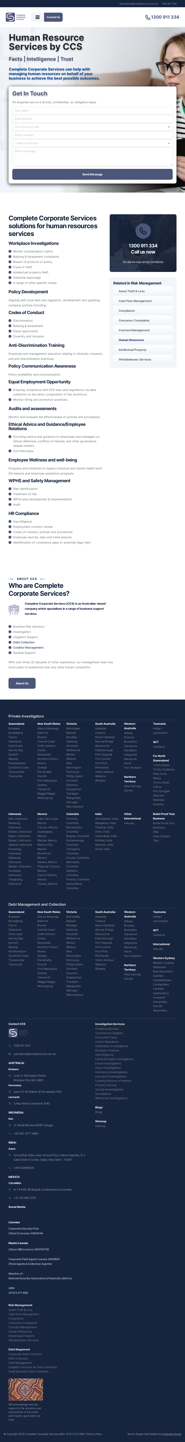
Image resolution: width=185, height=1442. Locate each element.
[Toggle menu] (37, 17)
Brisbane (14, 728)
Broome (129, 737)
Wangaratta (73, 798)
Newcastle (44, 754)
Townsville (15, 776)
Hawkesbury (161, 993)
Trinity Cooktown (164, 769)
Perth (127, 763)
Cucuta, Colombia (77, 857)
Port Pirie (101, 763)
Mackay (13, 759)
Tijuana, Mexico (47, 883)
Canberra (159, 746)
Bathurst (42, 732)
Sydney (42, 785)
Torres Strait (161, 782)
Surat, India (102, 849)
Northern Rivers (47, 759)
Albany (128, 733)
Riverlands (102, 767)
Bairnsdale (73, 728)
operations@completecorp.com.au (138, 3)
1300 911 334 (169, 3)
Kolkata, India (103, 840)
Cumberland (161, 984)
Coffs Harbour (46, 745)
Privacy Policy (94, 1433)
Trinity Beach (161, 765)
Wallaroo (100, 776)
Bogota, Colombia (77, 836)
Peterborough (104, 750)
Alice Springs (132, 786)
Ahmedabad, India (106, 818)
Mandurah (130, 759)
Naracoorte (102, 745)
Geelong (71, 741)
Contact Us (53, 17)
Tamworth (43, 789)
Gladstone (14, 741)
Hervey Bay (15, 750)
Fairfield (158, 989)
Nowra (41, 763)
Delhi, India (102, 831)
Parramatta (44, 772)
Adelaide (100, 728)
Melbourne (73, 750)
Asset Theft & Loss (132, 291)
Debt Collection (24, 642)
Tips (156, 840)
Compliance (127, 310)
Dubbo (41, 750)
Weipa (157, 778)
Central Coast (46, 741)
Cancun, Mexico (47, 827)
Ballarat (71, 732)
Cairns (12, 737)
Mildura (71, 759)
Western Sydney (163, 962)
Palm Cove (160, 774)
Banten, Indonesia (19, 831)
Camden (158, 975)
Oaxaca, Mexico (47, 862)
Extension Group (172, 1433)
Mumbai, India (104, 844)
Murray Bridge (104, 741)
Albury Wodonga (47, 728)
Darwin (128, 790)
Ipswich (13, 754)
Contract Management (134, 330)
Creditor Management (28, 647)
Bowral (41, 737)
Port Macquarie (47, 780)
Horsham (72, 745)
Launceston (160, 732)
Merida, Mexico (47, 840)
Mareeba (158, 800)
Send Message (92, 174)
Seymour (72, 785)
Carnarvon (130, 746)
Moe (69, 763)
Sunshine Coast (18, 767)
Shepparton (73, 789)
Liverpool (159, 997)
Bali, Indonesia (17, 818)
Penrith (42, 776)
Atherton (158, 795)
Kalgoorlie (130, 754)
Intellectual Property (132, 350)
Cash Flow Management (135, 301)
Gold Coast (15, 745)
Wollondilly (160, 1010)
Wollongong (45, 798)
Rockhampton (17, 763)
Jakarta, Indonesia (20, 844)
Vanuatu (129, 823)
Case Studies (161, 836)
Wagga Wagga (46, 793)
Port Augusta (103, 754)
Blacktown (159, 967)
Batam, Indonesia (19, 836)
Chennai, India (104, 827)
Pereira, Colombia (77, 879)
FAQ (155, 832)
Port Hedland (132, 767)
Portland (71, 780)
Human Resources (131, 340)
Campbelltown (162, 980)
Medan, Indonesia (19, 866)
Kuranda (158, 804)
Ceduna (100, 732)
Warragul (72, 802)
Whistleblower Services (135, 359)
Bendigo (71, 737)
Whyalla (100, 780)
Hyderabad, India (106, 836)
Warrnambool (74, 806)
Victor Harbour (104, 772)
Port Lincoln (103, 759)
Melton (70, 754)
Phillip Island (74, 776)
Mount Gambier (105, 737)
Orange (42, 767)
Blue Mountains (163, 971)
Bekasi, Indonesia (19, 840)
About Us (22, 683)
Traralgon (72, 793)
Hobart (157, 728)
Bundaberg (15, 732)
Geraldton (130, 750)
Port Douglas (161, 791)
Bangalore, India (105, 823)
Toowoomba (16, 772)
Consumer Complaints (134, 320)
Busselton (130, 741)
